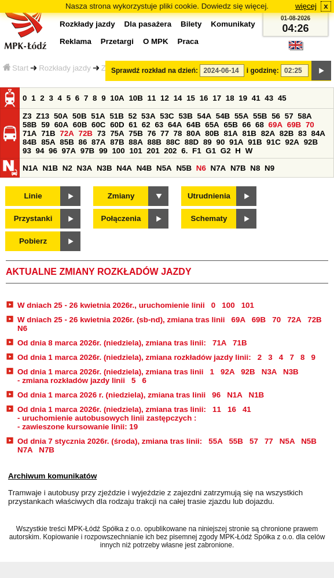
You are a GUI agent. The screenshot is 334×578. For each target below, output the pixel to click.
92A (292, 142)
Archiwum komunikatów (52, 476)
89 (207, 142)
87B (117, 142)
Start (15, 68)
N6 (201, 168)
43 (269, 98)
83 (302, 133)
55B (260, 116)
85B (67, 142)
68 (259, 124)
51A (98, 116)
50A (61, 116)
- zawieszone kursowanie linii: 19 (77, 426)
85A (48, 142)
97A (69, 150)
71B (48, 133)
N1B (50, 168)
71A (29, 133)
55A (241, 116)
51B (116, 116)
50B (79, 116)
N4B (144, 168)
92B (311, 142)
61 (133, 124)
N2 (67, 168)
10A (117, 98)
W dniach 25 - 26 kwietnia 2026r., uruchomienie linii (112, 305)
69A (275, 124)
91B (255, 142)
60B (80, 124)
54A (204, 116)
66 (247, 124)
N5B (184, 168)
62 (146, 124)
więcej (306, 6)
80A (193, 133)
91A (236, 142)
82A (268, 133)
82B (286, 133)
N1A (30, 168)
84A (318, 133)
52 (133, 116)
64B (193, 124)
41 (256, 98)
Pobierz (33, 241)
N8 (255, 168)
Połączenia (121, 218)
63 (159, 124)
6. (184, 150)
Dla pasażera (148, 24)
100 (118, 150)
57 (289, 116)
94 (40, 150)
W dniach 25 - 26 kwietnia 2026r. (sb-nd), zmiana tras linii (122, 319)
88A (135, 142)
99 (103, 150)
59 (45, 124)
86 (82, 142)
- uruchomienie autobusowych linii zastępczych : (107, 418)
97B (87, 150)
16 (204, 98)
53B (185, 116)
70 (310, 124)
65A (212, 124)
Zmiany (121, 196)
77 (164, 133)
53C (167, 116)
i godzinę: (263, 71)
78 (178, 133)
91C (273, 142)
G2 (226, 150)
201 (152, 150)
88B (154, 142)
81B (249, 133)
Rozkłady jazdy (65, 68)
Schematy (209, 218)
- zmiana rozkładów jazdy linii (72, 380)
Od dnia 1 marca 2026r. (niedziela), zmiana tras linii (111, 371)
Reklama (75, 41)
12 (164, 98)
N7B (238, 168)
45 (282, 98)
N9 (269, 168)
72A (67, 133)
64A (175, 124)
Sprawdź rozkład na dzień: (154, 71)
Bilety (191, 24)
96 (53, 150)
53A (148, 116)
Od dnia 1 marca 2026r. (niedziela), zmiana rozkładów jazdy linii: (135, 357)
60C (98, 124)
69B (294, 124)
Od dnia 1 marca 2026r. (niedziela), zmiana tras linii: (112, 409)
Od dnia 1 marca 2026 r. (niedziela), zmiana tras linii (111, 395)
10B (135, 98)
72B (85, 133)
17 (216, 98)
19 (242, 98)
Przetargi (117, 41)
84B (29, 142)
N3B (104, 168)
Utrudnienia (209, 196)
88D (192, 142)
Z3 (27, 116)
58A (304, 116)
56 (275, 116)
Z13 (42, 116)
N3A (85, 168)
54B (223, 116)
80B (212, 133)
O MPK (155, 41)
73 (101, 133)
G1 (210, 150)
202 (170, 150)
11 (152, 98)
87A (98, 142)
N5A (164, 168)
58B (29, 124)
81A (230, 133)
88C (173, 142)
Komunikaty (233, 24)
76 (151, 133)
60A (61, 124)
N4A (124, 168)
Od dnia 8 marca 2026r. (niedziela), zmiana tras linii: (112, 342)
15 (190, 98)
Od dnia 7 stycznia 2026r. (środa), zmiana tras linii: (110, 441)
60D (117, 124)
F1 (196, 150)
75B (135, 133)
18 (230, 98)
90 (220, 142)
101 (135, 150)
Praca (188, 41)
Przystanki (33, 218)
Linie (33, 196)
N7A (218, 168)
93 (27, 150)
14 (178, 98)
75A (117, 133)
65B (230, 124)
